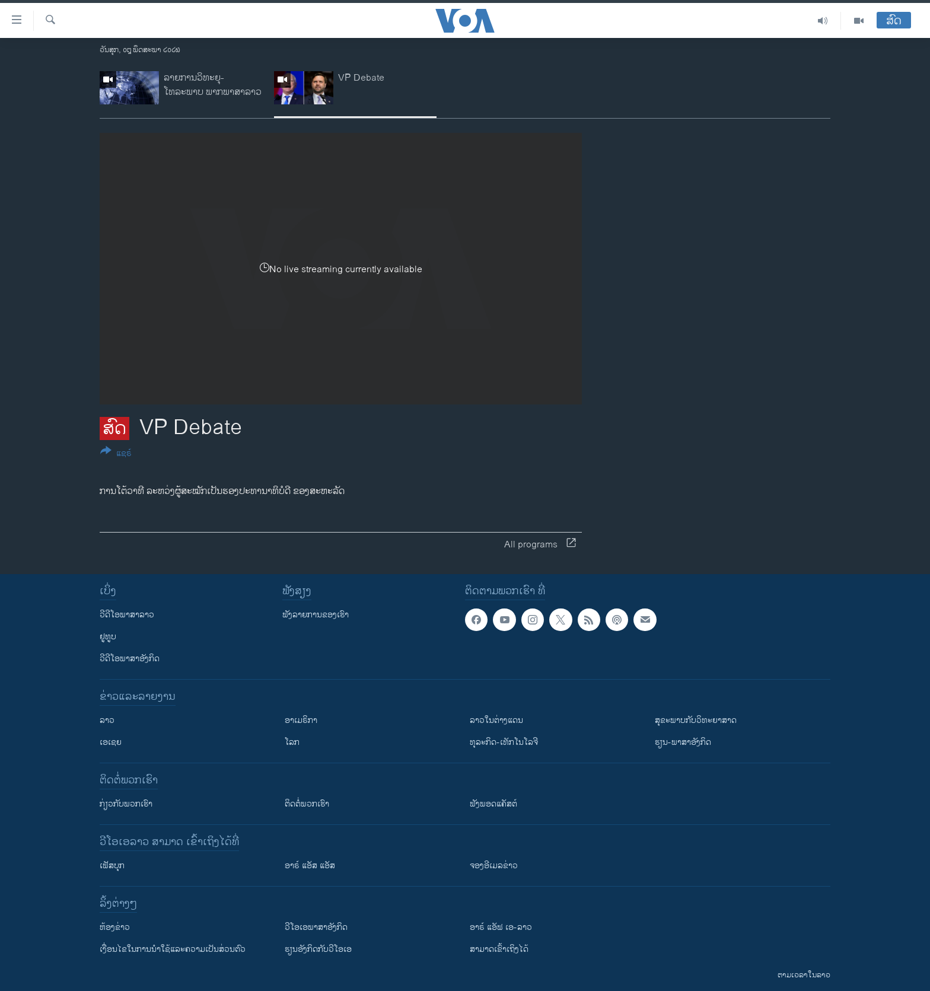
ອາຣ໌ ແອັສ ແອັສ (310, 865)
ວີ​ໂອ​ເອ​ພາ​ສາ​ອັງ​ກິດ (316, 927)
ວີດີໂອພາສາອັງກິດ (130, 658)
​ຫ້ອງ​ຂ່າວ (115, 927)
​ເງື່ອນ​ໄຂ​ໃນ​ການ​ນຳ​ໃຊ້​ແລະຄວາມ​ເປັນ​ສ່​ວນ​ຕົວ (173, 949)
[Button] (116, 454)
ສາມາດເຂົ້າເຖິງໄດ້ (499, 949)
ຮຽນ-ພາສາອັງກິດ (683, 742)
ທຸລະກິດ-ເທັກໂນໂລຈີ (504, 742)
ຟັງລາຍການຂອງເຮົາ (315, 614)
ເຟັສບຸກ (112, 865)
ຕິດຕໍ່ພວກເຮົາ (307, 804)
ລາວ (107, 720)
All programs (540, 545)
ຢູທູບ (108, 636)
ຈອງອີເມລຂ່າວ (494, 865)
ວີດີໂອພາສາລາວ (127, 614)
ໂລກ (292, 742)
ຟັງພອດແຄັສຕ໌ (493, 804)
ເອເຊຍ (111, 742)
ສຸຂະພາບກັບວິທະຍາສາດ (696, 720)
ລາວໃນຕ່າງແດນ (496, 720)
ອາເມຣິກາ (301, 720)
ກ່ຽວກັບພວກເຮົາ (126, 804)
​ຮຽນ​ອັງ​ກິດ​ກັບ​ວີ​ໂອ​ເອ (318, 949)
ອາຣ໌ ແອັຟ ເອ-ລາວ (501, 927)
